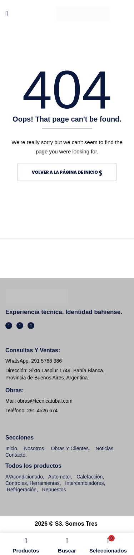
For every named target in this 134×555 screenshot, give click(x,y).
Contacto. (16, 455)
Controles (16, 483)
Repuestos (54, 489)
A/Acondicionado (24, 477)
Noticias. (105, 448)
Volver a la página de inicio (65, 172)
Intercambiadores (84, 483)
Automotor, (60, 477)
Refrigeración (21, 489)
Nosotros (34, 448)
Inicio (11, 448)
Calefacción (89, 477)
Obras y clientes (70, 448)
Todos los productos (33, 466)
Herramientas (45, 483)
